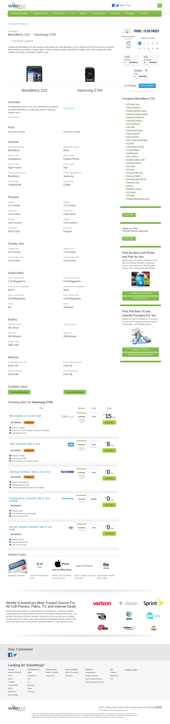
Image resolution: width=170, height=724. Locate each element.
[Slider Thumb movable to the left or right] (127, 63)
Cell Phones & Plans (19, 13)
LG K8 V (130, 186)
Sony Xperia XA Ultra (135, 147)
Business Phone (41, 13)
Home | (102, 707)
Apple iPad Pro (133, 137)
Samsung (31, 692)
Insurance (115, 13)
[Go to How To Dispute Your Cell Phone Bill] (84, 566)
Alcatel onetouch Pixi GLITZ (138, 199)
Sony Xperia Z (132, 156)
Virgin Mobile (13, 685)
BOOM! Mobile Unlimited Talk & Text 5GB (30, 528)
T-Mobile (11, 682)
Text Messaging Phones (94, 682)
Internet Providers (72, 672)
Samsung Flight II (134, 176)
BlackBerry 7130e (134, 189)
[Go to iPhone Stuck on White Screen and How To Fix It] (61, 566)
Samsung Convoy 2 (135, 120)
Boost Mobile (13, 695)
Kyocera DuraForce (135, 130)
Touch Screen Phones (93, 679)
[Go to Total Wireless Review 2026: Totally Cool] (106, 566)
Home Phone (59, 13)
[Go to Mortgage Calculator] (17, 566)
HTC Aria (130, 169)
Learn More (129, 215)
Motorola (30, 685)
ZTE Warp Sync (133, 104)
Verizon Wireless (14, 672)
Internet (83, 13)
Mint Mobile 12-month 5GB (25, 416)
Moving (144, 13)
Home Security (99, 13)
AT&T (10, 676)
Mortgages (130, 13)
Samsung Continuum (135, 117)
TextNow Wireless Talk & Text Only (29, 472)
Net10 (10, 688)
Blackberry (114, 676)
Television (69, 676)
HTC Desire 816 (133, 124)
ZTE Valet (131, 195)
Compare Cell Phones (17, 24)
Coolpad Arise (132, 153)
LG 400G (130, 143)
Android (113, 672)
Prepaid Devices (91, 676)
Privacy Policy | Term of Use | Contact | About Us (125, 707)
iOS (111, 679)
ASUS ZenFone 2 (134, 107)
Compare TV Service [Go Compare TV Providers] (140, 349)
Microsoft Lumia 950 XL (136, 179)
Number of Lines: (148, 38)
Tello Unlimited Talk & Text (24, 444)
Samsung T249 (133, 182)
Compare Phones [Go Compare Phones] (140, 298)
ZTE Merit (131, 127)
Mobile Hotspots (52, 672)
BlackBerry (31, 676)
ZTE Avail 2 (131, 192)
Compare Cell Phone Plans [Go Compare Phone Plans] (140, 293)
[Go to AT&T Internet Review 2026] (39, 566)
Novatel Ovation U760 (136, 160)
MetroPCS (12, 692)
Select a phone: (128, 38)
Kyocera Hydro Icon (135, 173)
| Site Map (150, 707)
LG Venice (131, 166)
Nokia (29, 688)
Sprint (10, 679)
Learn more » (14, 117)
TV (72, 13)
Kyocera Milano (133, 150)
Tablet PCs (50, 676)
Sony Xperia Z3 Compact (137, 140)
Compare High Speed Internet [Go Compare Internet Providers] (140, 354)
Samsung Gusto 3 (134, 163)
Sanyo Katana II (133, 133)
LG (28, 682)
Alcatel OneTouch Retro (136, 111)
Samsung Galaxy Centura (137, 114)
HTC (29, 679)
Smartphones (90, 672)
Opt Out (159, 707)
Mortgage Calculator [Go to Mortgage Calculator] (16, 575)
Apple (29, 672)
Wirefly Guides (131, 670)
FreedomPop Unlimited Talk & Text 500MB (29, 499)
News (122, 5)
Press (128, 5)
